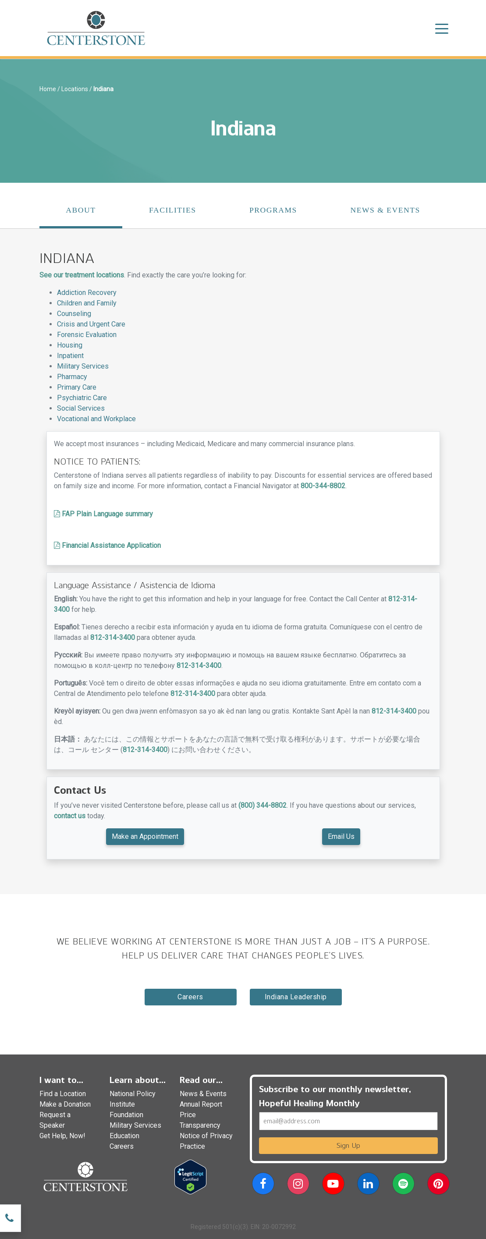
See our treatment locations (81, 275)
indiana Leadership (296, 997)
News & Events (203, 1094)
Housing (69, 345)
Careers (190, 997)
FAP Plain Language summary (103, 514)
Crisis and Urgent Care (91, 324)
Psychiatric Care (82, 398)
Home (47, 88)
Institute (122, 1104)
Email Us (341, 836)
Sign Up (348, 1145)
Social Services (81, 408)
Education (124, 1136)
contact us (69, 816)
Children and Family (87, 303)
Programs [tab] (273, 210)
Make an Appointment (145, 836)
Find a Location (62, 1094)
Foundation (126, 1115)
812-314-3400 (112, 637)
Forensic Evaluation (87, 334)
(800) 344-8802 (262, 805)
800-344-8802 (323, 486)
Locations (74, 88)
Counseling (74, 313)
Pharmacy (72, 377)
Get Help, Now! (62, 1136)
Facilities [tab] (172, 210)
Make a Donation (65, 1104)
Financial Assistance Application (107, 545)
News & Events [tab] (385, 210)
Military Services (83, 366)
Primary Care (76, 387)
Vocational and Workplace (96, 419)
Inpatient (70, 355)
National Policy (133, 1094)
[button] (263, 1185)
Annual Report (201, 1104)
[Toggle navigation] (442, 28)
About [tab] (81, 210)
